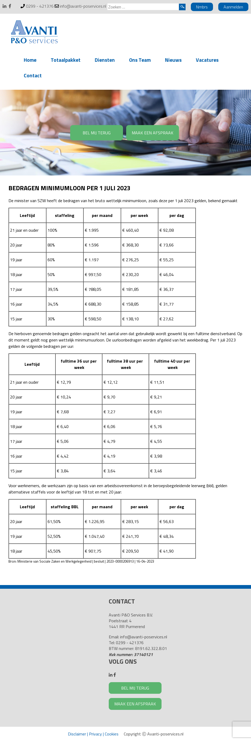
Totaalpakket (65, 60)
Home (30, 60)
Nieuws (173, 60)
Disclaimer (77, 734)
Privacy (95, 734)
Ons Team (140, 60)
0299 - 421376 (40, 6)
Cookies (112, 734)
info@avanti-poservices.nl (83, 6)
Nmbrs (202, 7)
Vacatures (207, 60)
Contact (33, 75)
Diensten (105, 60)
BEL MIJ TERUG (97, 133)
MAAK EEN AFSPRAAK (152, 133)
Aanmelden (233, 7)
